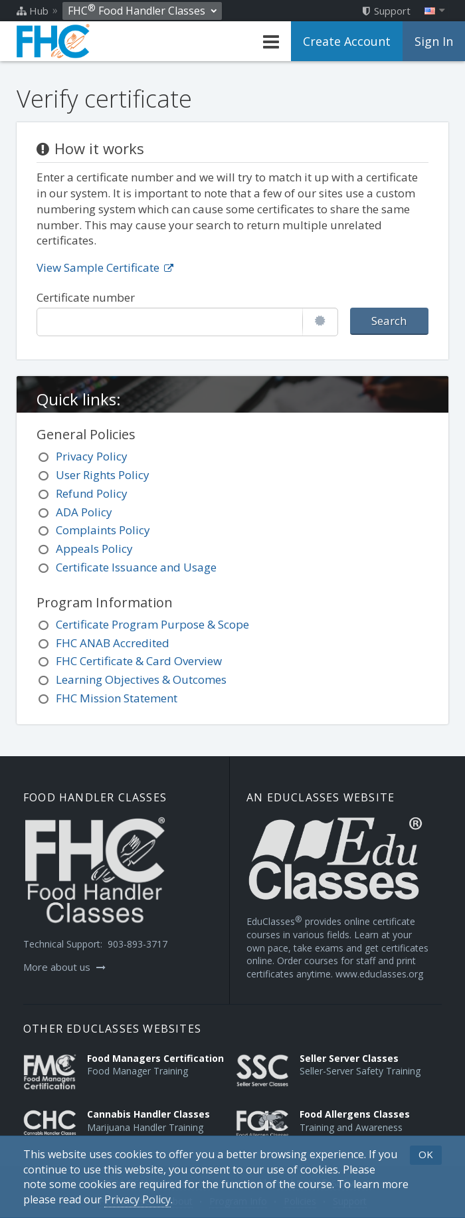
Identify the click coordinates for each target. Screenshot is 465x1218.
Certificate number (86, 297)
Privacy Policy (92, 456)
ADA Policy (84, 512)
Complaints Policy (103, 530)
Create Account (347, 41)
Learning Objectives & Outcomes (141, 679)
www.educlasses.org (379, 973)
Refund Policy (92, 493)
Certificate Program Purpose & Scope (152, 624)
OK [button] (425, 1154)
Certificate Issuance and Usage (136, 567)
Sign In (434, 41)
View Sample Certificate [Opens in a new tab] (105, 267)
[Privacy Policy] (137, 1199)
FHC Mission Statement (116, 698)
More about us (64, 966)
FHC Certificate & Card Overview (139, 660)
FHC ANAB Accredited (112, 643)
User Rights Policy (102, 474)
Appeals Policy (94, 548)
